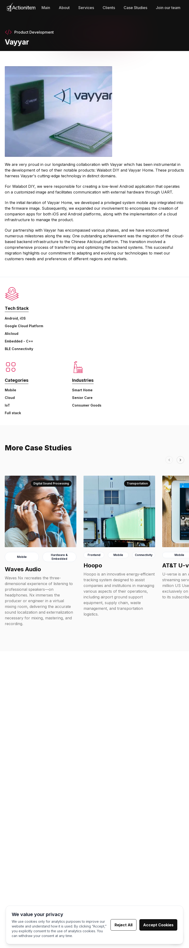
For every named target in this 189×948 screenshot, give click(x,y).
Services (86, 7)
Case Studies (135, 7)
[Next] (180, 460)
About (64, 7)
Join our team (168, 7)
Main (46, 7)
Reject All (123, 925)
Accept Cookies (158, 925)
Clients (109, 7)
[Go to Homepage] (21, 7)
